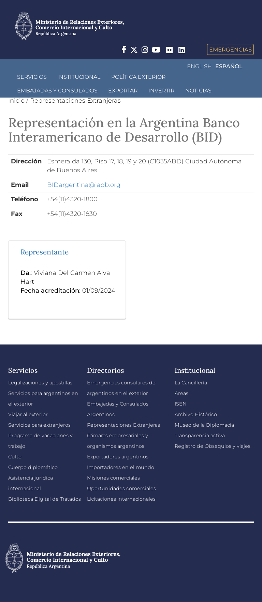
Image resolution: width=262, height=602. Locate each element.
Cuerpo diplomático (33, 467)
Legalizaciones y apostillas (40, 383)
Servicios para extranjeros (39, 425)
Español (229, 66)
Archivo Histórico (196, 414)
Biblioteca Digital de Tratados (44, 499)
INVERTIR (161, 90)
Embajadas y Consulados (57, 90)
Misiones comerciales (113, 478)
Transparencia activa (200, 435)
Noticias (198, 90)
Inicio (16, 100)
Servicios (32, 77)
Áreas (181, 393)
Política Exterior (138, 77)
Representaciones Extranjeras (75, 100)
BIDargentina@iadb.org (83, 185)
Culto (14, 457)
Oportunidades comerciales (121, 488)
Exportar (122, 90)
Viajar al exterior (28, 414)
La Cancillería (191, 383)
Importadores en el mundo (120, 467)
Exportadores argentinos (117, 457)
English (199, 66)
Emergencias (230, 49)
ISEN (181, 404)
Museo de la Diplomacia (204, 425)
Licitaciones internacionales (121, 499)
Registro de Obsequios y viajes (212, 446)
